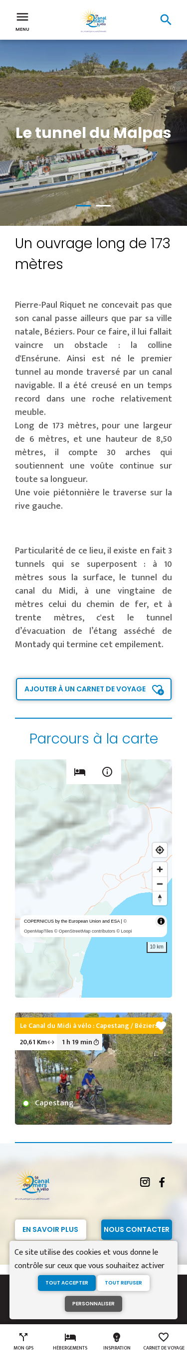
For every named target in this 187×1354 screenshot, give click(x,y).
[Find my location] (160, 850)
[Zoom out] (160, 884)
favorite (161, 1026)
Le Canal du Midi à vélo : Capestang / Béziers (89, 1025)
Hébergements (70, 1341)
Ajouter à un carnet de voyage (85, 689)
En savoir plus (50, 1229)
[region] (93, 878)
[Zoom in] (160, 869)
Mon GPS (23, 1341)
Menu (22, 20)
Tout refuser (123, 1282)
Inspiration (117, 1341)
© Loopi (124, 931)
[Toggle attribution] (161, 921)
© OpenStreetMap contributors (84, 931)
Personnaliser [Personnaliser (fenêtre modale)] (93, 1303)
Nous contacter (137, 1229)
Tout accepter (66, 1282)
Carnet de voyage (164, 1341)
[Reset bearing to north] (160, 898)
